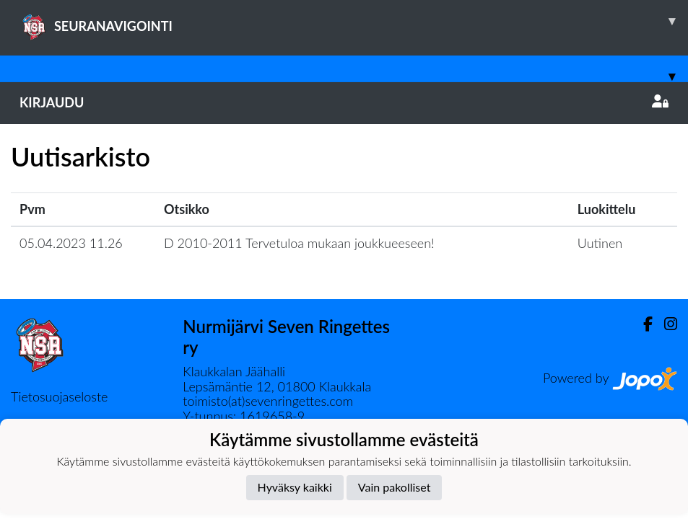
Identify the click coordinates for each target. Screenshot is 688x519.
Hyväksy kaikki (295, 487)
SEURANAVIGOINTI (353, 21)
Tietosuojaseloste (59, 396)
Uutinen (600, 243)
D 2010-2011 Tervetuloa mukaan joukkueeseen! (299, 243)
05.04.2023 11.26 (71, 243)
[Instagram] (665, 324)
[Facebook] (642, 324)
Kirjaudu (344, 102)
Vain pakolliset (394, 487)
